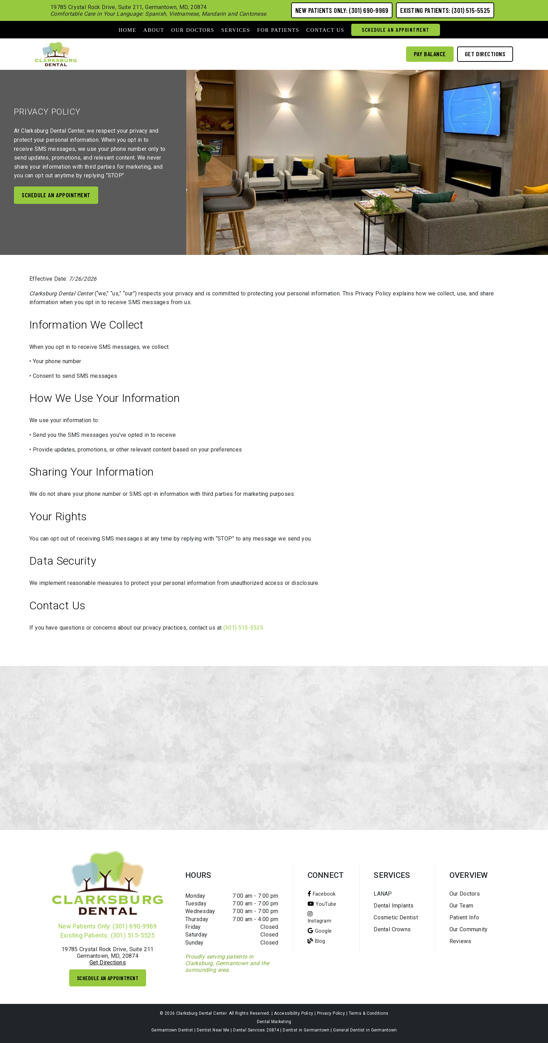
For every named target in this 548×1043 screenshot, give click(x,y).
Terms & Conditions (369, 1013)
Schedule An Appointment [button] (108, 978)
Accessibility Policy (293, 1013)
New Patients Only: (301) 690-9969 (107, 926)
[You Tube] (322, 904)
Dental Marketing (274, 1021)
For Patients (278, 30)
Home (127, 30)
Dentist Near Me (213, 1030)
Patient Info (464, 917)
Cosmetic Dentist (396, 917)
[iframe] (274, 748)
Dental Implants (393, 905)
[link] (56, 54)
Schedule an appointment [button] (56, 195)
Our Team (461, 905)
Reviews (460, 941)
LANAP (383, 893)
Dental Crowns (392, 929)
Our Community (468, 929)
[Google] (320, 930)
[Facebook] (322, 893)
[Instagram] (319, 917)
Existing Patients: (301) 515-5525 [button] (445, 10)
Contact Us (325, 30)
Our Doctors (192, 30)
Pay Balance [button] (430, 54)
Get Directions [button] (485, 54)
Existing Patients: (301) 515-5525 (107, 935)
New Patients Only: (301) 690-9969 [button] (341, 10)
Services (235, 30)
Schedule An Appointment (396, 30)
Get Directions (107, 962)
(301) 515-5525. (243, 627)
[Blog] (316, 941)
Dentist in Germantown (306, 1030)
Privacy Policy (331, 1013)
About (153, 30)
